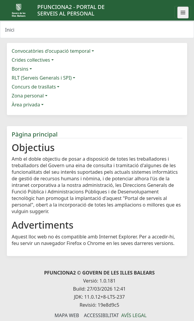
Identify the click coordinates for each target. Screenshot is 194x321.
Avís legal (134, 315)
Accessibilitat (101, 315)
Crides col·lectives (31, 60)
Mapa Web (67, 315)
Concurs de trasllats (34, 86)
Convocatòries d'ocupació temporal (51, 51)
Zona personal (28, 95)
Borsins (20, 69)
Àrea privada (26, 104)
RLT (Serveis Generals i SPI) (42, 78)
